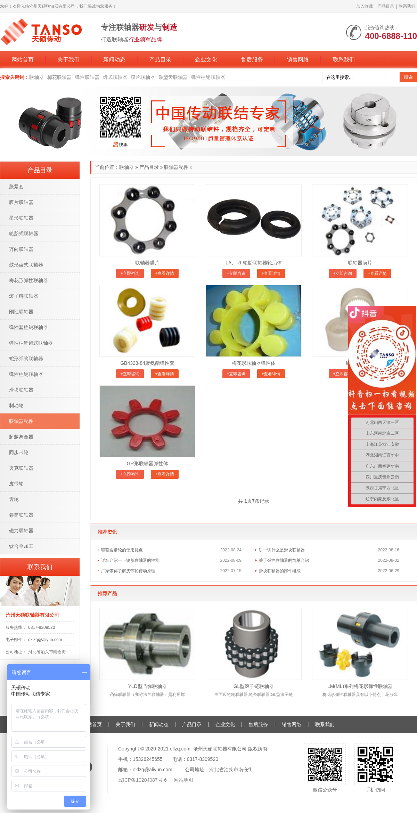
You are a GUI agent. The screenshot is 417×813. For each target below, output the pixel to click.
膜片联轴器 (143, 77)
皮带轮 (16, 483)
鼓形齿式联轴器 (26, 265)
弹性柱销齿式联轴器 (31, 343)
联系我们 (407, 6)
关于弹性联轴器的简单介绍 (284, 560)
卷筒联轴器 (21, 515)
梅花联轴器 (59, 77)
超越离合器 (21, 437)
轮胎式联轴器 (23, 233)
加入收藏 (364, 6)
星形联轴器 (21, 218)
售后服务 (252, 60)
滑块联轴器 (21, 390)
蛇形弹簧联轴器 (26, 358)
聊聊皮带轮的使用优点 (122, 550)
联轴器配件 (176, 167)
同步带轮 (18, 452)
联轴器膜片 (147, 262)
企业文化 (206, 60)
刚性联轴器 (21, 311)
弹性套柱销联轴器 (28, 327)
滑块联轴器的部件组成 (280, 570)
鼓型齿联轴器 (173, 77)
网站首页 (22, 60)
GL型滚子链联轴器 (254, 686)
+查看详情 (164, 273)
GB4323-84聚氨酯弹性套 (147, 363)
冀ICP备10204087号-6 (143, 780)
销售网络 (298, 60)
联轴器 (36, 77)
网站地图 (183, 780)
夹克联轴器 (21, 468)
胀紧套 (16, 186)
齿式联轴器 (115, 77)
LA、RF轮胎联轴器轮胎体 (254, 262)
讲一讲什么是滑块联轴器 (282, 550)
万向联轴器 (21, 249)
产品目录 (385, 6)
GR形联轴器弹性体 (147, 463)
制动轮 (16, 405)
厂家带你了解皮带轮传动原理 (128, 570)
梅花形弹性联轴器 (28, 280)
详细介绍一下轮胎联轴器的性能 (130, 560)
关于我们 (68, 60)
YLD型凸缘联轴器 (147, 686)
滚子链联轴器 (23, 296)
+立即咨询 (129, 273)
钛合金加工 (21, 546)
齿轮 (14, 499)
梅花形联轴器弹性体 (254, 363)
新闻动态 (114, 60)
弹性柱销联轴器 (208, 77)
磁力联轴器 (21, 530)
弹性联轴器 (87, 77)
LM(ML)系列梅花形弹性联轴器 (360, 686)
